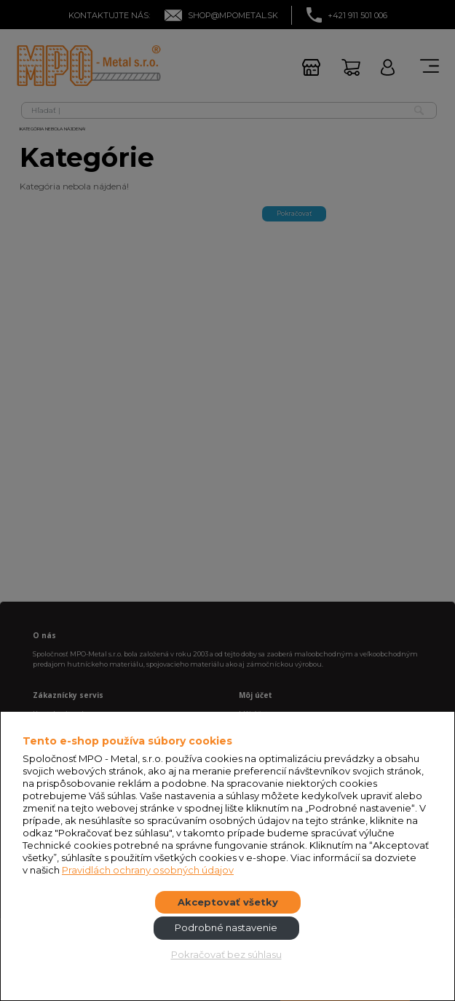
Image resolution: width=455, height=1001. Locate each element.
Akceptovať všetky (228, 902)
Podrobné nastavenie (226, 927)
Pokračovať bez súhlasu (226, 954)
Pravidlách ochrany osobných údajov (148, 870)
